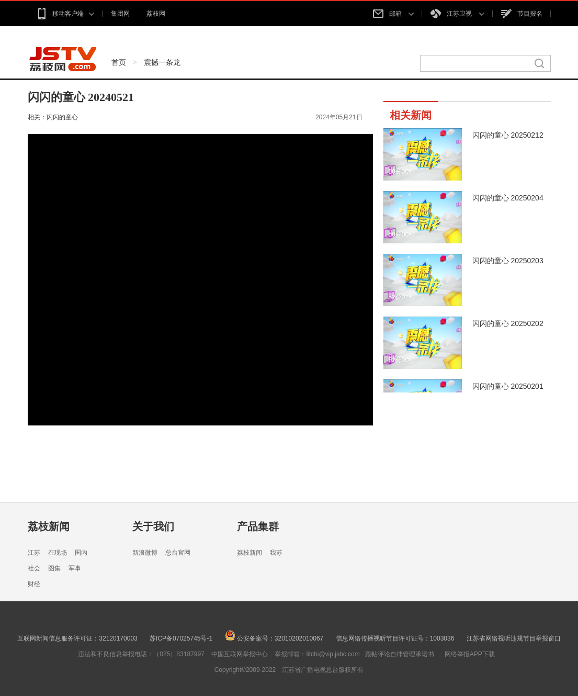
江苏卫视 (457, 13)
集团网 (120, 13)
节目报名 (521, 13)
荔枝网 (155, 13)
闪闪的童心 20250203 (507, 260)
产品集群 (258, 526)
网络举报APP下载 (470, 654)
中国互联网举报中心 (239, 654)
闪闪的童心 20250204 (507, 198)
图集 (54, 568)
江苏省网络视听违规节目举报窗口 (514, 638)
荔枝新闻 (49, 526)
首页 (118, 62)
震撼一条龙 (162, 62)
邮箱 (393, 13)
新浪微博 (144, 552)
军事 (75, 568)
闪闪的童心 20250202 (507, 323)
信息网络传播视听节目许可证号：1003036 (395, 638)
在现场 (57, 552)
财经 (34, 584)
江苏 (34, 552)
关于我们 (153, 526)
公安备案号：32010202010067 (274, 638)
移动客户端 (65, 13)
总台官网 (177, 552)
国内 (81, 552)
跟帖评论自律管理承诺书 (399, 654)
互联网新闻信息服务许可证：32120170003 (77, 638)
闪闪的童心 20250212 (507, 135)
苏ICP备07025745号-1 (181, 638)
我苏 (276, 552)
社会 (34, 568)
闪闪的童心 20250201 (507, 386)
